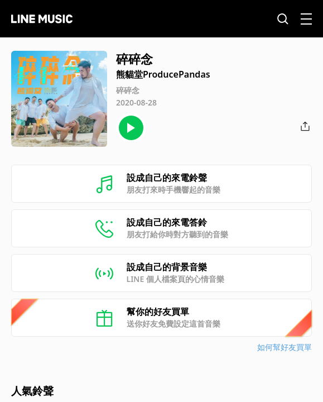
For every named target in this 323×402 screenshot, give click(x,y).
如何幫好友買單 (284, 347)
